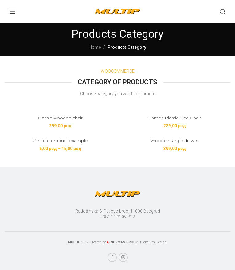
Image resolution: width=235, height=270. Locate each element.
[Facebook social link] (112, 257)
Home (95, 47)
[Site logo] (118, 11)
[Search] (223, 12)
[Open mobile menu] (12, 12)
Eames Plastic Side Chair (174, 118)
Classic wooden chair (60, 118)
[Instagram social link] (123, 257)
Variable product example (60, 140)
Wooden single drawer (175, 140)
